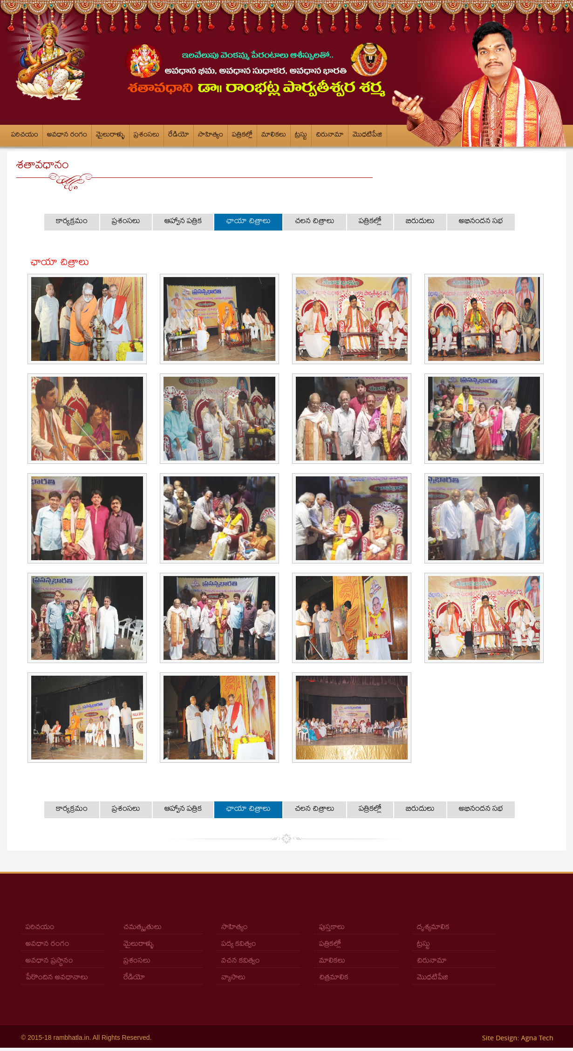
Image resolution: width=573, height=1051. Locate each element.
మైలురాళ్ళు (110, 135)
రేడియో (178, 135)
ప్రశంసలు (146, 135)
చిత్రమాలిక (333, 978)
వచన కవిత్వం (240, 961)
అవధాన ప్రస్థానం (49, 961)
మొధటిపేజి (367, 135)
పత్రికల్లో (242, 135)
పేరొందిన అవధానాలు (57, 978)
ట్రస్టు (301, 135)
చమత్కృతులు (142, 928)
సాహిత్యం (210, 135)
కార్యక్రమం (72, 222)
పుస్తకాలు (332, 928)
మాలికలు (273, 135)
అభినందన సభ (481, 222)
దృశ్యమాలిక (433, 928)
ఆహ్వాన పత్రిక (183, 222)
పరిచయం (24, 135)
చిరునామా (330, 135)
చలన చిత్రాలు (314, 222)
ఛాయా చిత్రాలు (248, 222)
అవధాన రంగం (67, 135)
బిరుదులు (420, 222)
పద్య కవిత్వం (238, 944)
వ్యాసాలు (233, 978)
